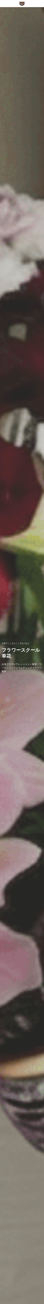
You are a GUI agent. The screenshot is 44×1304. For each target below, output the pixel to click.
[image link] (22, 3)
